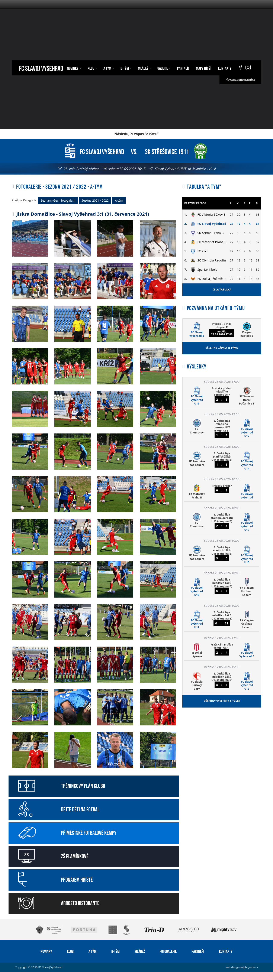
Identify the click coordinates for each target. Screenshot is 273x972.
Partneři (183, 68)
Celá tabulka (221, 289)
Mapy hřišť (204, 68)
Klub (92, 68)
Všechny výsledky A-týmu (222, 701)
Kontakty (224, 68)
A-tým (119, 200)
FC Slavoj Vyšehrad (41, 67)
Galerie (164, 68)
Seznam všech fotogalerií (58, 200)
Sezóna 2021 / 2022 (95, 200)
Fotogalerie (168, 951)
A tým (108, 68)
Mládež (144, 68)
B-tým (126, 68)
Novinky (74, 68)
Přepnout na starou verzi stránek (240, 79)
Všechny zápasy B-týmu (221, 348)
